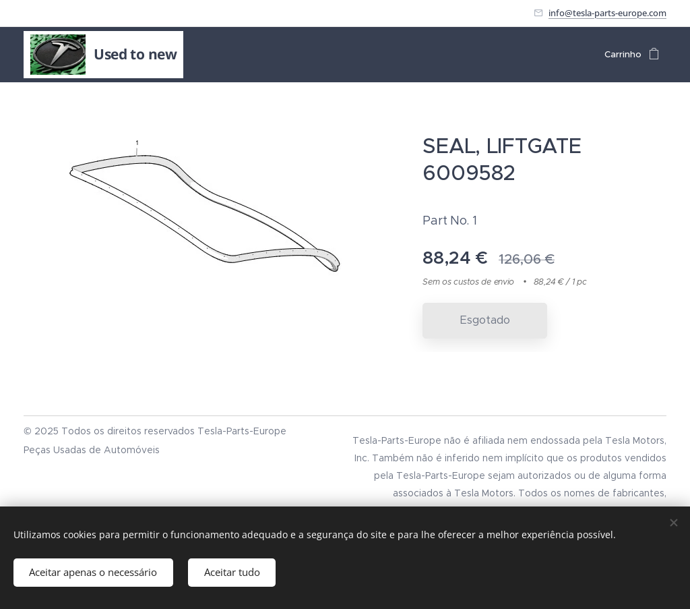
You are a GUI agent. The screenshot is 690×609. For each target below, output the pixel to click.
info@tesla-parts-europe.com (607, 13)
